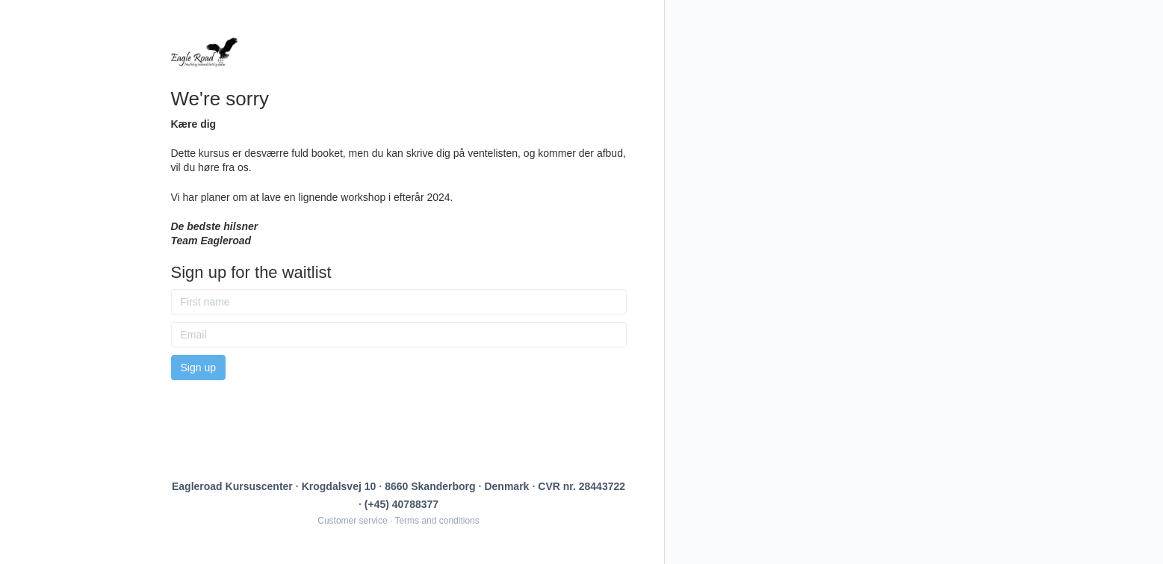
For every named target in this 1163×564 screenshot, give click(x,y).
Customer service (352, 520)
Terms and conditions (436, 520)
